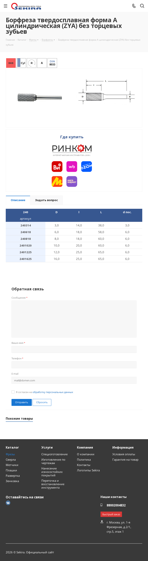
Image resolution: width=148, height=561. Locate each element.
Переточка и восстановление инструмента (52, 484)
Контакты (83, 465)
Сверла (11, 459)
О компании (85, 454)
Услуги (47, 447)
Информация (123, 447)
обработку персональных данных (53, 392)
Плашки (11, 470)
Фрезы (10, 454)
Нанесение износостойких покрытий (52, 471)
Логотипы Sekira (88, 470)
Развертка (13, 475)
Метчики (12, 465)
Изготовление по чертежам (53, 461)
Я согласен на (44, 392)
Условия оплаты (123, 454)
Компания (85, 447)
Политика (84, 459)
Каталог (12, 447)
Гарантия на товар (125, 459)
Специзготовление (54, 454)
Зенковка (12, 481)
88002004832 (116, 505)
